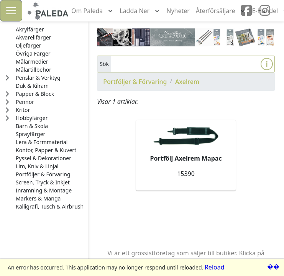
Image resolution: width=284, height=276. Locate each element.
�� (273, 266)
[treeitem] (49, 29)
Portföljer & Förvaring (135, 81)
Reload (215, 267)
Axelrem (187, 81)
